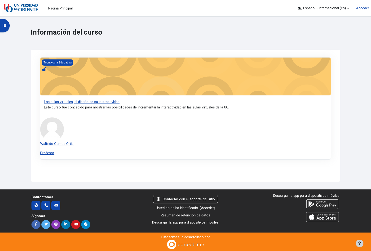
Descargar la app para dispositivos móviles (185, 222)
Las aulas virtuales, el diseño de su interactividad (81, 102)
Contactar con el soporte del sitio (185, 199)
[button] (323, 8)
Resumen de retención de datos (185, 215)
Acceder (362, 8)
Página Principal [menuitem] (60, 8)
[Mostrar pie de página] (359, 243)
